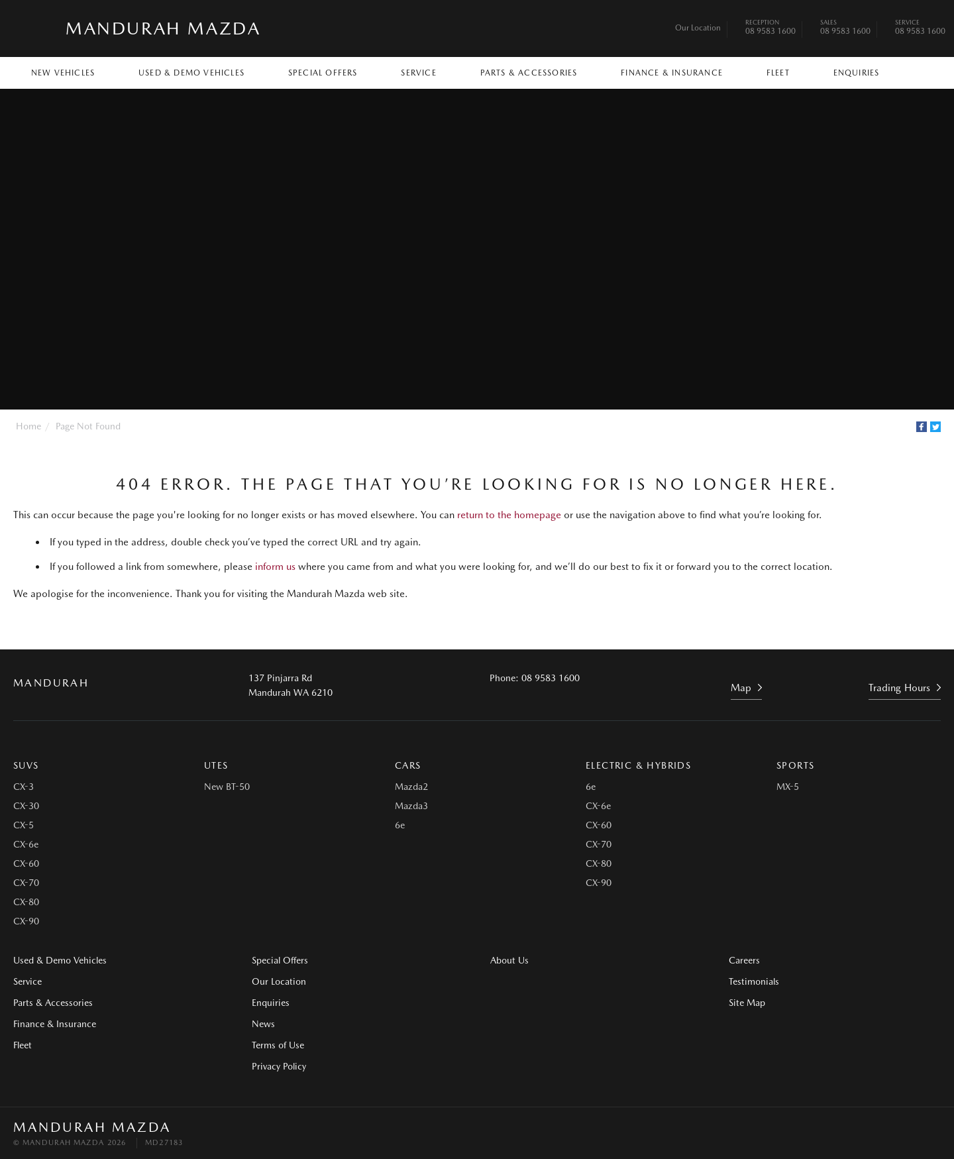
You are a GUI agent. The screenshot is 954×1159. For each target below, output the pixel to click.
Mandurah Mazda (163, 28)
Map (741, 688)
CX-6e (25, 844)
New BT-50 (227, 786)
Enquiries (856, 73)
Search (915, 72)
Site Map (747, 1002)
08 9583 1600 (770, 28)
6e (400, 825)
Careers (744, 960)
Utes (216, 765)
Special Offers (323, 73)
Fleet (778, 73)
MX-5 (787, 786)
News (263, 1024)
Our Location (698, 27)
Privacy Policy (279, 1066)
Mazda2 (411, 786)
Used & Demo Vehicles (191, 73)
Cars (408, 765)
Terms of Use (278, 1045)
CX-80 (26, 902)
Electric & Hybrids (638, 765)
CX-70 (26, 882)
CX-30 (26, 805)
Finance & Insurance (672, 73)
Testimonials (754, 981)
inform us (275, 567)
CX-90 (26, 921)
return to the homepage (509, 515)
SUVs (26, 765)
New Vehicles (63, 73)
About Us (509, 960)
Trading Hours (899, 688)
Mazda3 (411, 805)
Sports (795, 765)
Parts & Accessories (529, 73)
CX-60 (26, 863)
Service (418, 73)
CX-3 (23, 786)
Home (28, 426)
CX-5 (23, 825)
